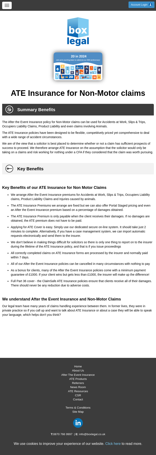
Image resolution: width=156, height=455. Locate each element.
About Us (78, 370)
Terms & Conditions (78, 407)
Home (78, 366)
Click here (113, 444)
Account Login (141, 4)
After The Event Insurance (78, 374)
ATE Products (78, 379)
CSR (78, 395)
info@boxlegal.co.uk (92, 434)
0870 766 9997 (62, 434)
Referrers (78, 383)
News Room (78, 387)
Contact (78, 399)
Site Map (78, 411)
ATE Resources (78, 391)
